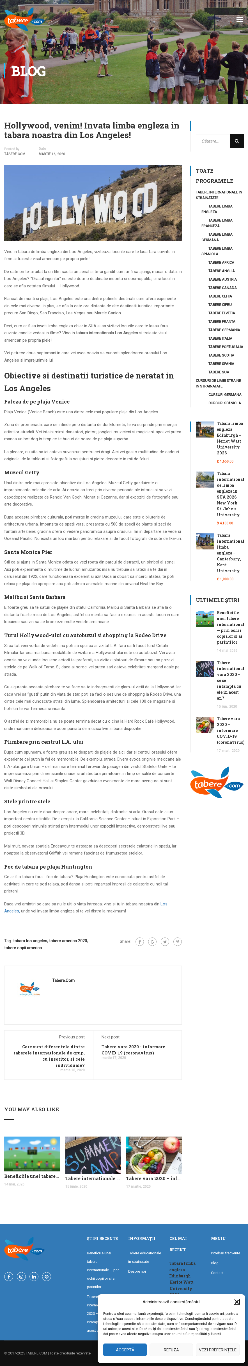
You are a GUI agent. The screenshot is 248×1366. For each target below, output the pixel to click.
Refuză (171, 1350)
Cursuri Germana (225, 395)
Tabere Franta (221, 321)
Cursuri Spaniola (224, 403)
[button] (237, 1302)
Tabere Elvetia (221, 313)
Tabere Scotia (221, 355)
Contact (217, 1273)
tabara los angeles (30, 940)
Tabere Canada (222, 288)
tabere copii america (23, 947)
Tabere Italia (220, 338)
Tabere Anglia (221, 271)
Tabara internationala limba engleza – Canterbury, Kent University (232, 553)
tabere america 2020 (68, 940)
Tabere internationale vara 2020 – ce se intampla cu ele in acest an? (93, 1178)
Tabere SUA (218, 372)
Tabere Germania (224, 330)
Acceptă (125, 1350)
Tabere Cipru (220, 305)
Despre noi (137, 1271)
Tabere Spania (221, 364)
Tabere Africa (221, 262)
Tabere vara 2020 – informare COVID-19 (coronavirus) (154, 1178)
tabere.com (14, 154)
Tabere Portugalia (225, 347)
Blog (215, 1263)
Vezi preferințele (217, 1350)
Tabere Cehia (220, 296)
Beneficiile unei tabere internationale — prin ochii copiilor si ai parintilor (32, 1176)
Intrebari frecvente (225, 1253)
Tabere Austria (222, 279)
